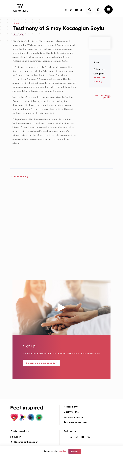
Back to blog (19, 176)
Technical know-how (75, 422)
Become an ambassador (41, 362)
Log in (15, 436)
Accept (74, 451)
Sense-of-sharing (99, 79)
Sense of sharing (73, 416)
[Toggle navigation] (108, 9)
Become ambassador (24, 442)
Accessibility (71, 406)
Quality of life (71, 411)
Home (15, 23)
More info (62, 451)
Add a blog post (102, 96)
